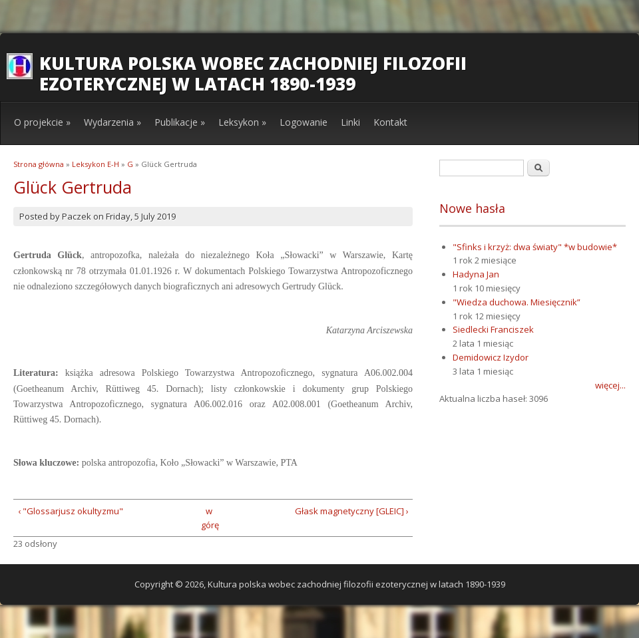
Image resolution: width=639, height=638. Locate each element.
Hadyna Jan (476, 274)
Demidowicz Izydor (491, 357)
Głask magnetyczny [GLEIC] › (352, 511)
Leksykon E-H (95, 164)
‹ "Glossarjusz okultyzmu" (70, 511)
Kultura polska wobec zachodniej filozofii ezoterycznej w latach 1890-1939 (253, 73)
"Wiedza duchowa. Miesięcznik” (516, 302)
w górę (208, 518)
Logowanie (303, 122)
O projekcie (42, 122)
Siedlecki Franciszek (493, 329)
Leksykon (242, 122)
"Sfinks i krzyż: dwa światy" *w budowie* (535, 247)
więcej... (610, 385)
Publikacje (179, 122)
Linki (350, 122)
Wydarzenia (112, 122)
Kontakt (390, 122)
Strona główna (38, 164)
